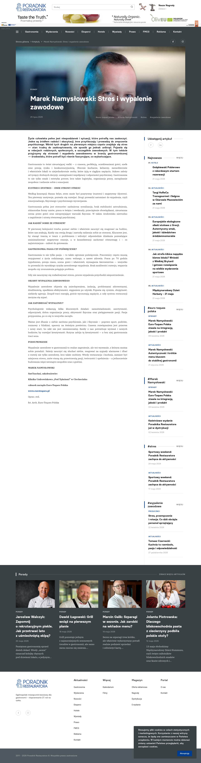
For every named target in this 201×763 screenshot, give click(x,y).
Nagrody (135, 693)
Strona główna (22, 42)
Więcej (179, 158)
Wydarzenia (52, 31)
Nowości (69, 31)
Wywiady (117, 31)
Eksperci (86, 31)
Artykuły (36, 42)
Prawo (132, 31)
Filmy (105, 693)
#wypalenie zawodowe (160, 117)
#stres (144, 117)
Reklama (161, 31)
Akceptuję (184, 753)
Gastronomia (31, 31)
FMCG (146, 31)
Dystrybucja (137, 699)
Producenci (154, 511)
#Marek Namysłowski (127, 117)
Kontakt (177, 31)
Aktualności (157, 188)
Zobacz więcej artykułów (172, 574)
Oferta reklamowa (139, 687)
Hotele (101, 31)
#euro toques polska (105, 117)
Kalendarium (108, 687)
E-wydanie (136, 705)
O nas (163, 687)
